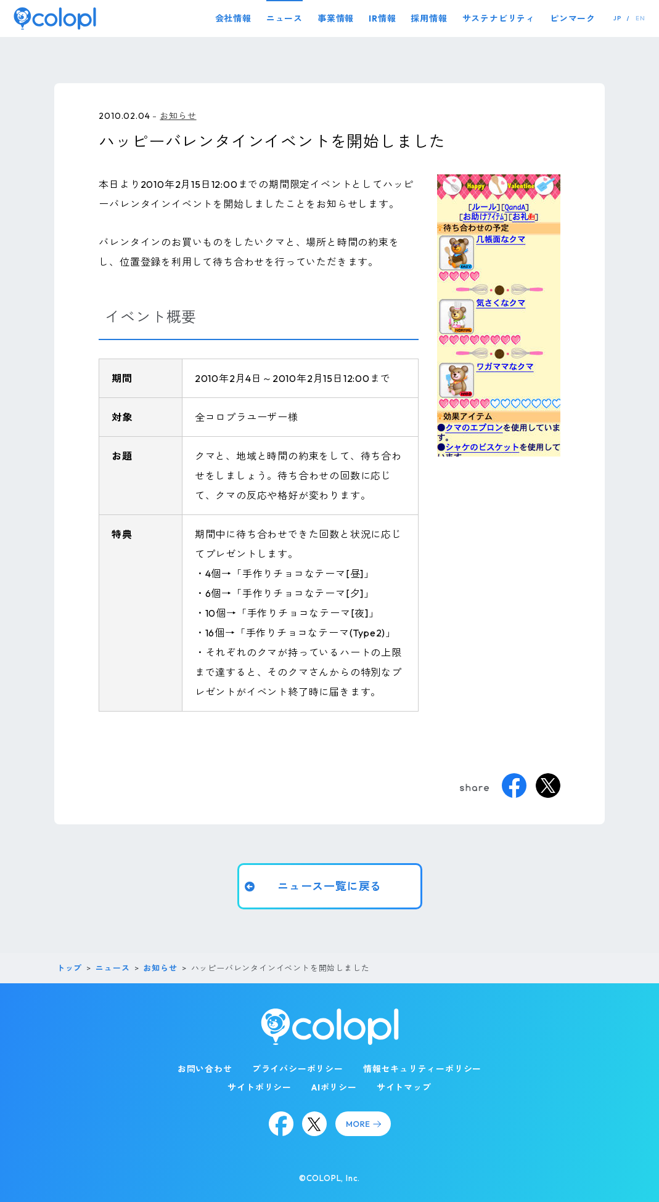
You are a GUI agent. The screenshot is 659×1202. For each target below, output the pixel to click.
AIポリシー (334, 1087)
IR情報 (382, 18)
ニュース (284, 18)
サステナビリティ (498, 18)
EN (640, 18)
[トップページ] (55, 18)
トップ (69, 968)
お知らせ (178, 115)
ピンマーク (573, 18)
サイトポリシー (259, 1087)
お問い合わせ (205, 1068)
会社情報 (233, 18)
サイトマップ (404, 1087)
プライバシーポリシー (297, 1068)
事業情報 (335, 18)
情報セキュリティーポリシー (422, 1068)
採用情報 (429, 18)
